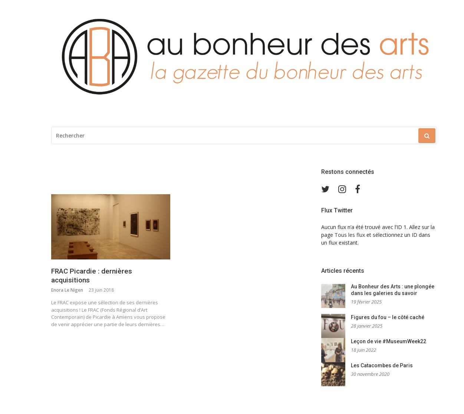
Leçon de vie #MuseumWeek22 (388, 341)
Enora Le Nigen (67, 290)
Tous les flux (350, 234)
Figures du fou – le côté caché (387, 317)
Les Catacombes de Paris (382, 365)
